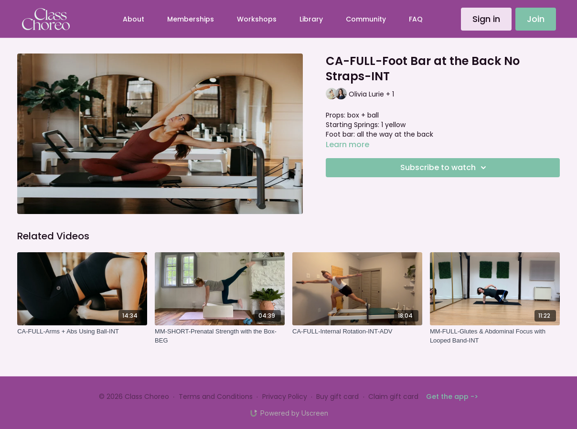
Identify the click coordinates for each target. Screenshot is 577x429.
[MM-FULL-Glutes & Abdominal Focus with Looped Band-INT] (495, 336)
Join (536, 19)
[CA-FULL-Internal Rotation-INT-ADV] (357, 331)
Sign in (486, 19)
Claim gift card (393, 396)
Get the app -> (452, 396)
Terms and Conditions (216, 396)
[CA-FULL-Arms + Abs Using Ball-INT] (82, 331)
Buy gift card (337, 396)
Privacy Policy (284, 396)
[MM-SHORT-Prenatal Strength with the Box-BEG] (220, 336)
